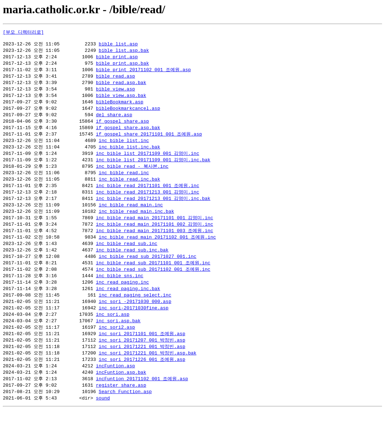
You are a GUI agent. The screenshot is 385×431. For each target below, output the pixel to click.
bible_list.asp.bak (124, 52)
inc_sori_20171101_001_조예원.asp (142, 351)
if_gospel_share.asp (122, 127)
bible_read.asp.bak (121, 86)
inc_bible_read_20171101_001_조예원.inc (147, 195)
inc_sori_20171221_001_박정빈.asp (142, 365)
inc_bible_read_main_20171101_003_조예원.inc (154, 242)
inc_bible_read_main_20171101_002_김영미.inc (154, 235)
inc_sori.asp (113, 331)
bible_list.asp (118, 45)
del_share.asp (114, 120)
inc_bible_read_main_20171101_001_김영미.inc (154, 229)
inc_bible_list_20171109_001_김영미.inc (147, 161)
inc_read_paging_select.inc (135, 310)
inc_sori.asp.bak (118, 337)
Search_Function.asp (125, 412)
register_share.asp (121, 405)
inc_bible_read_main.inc (131, 215)
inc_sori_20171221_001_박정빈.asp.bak (147, 371)
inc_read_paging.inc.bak (128, 303)
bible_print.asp (117, 59)
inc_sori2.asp (117, 344)
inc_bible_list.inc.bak (129, 154)
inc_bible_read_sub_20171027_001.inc (147, 269)
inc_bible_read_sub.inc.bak (132, 263)
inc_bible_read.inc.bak (129, 188)
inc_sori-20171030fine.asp (134, 324)
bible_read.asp (115, 79)
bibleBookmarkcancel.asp (128, 113)
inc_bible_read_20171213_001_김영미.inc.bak (153, 208)
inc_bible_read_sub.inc (126, 256)
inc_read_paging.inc (122, 297)
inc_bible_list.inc (124, 147)
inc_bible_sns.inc (119, 290)
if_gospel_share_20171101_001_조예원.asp (149, 140)
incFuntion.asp (115, 385)
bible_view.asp (115, 93)
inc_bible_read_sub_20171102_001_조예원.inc (153, 283)
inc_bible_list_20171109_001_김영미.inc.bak (153, 168)
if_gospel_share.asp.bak (128, 134)
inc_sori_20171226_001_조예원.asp (142, 378)
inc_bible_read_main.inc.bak (136, 222)
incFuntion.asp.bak (121, 392)
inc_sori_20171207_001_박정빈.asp (142, 358)
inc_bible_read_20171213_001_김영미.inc (147, 202)
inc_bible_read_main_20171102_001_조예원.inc (157, 249)
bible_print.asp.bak (122, 66)
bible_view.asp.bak (121, 100)
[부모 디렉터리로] (23, 32)
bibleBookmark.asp (119, 106)
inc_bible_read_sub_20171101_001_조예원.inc (153, 276)
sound (103, 419)
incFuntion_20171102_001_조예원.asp (142, 399)
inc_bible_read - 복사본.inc (132, 174)
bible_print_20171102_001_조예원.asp (143, 72)
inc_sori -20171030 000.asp (135, 317)
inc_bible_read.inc (124, 181)
